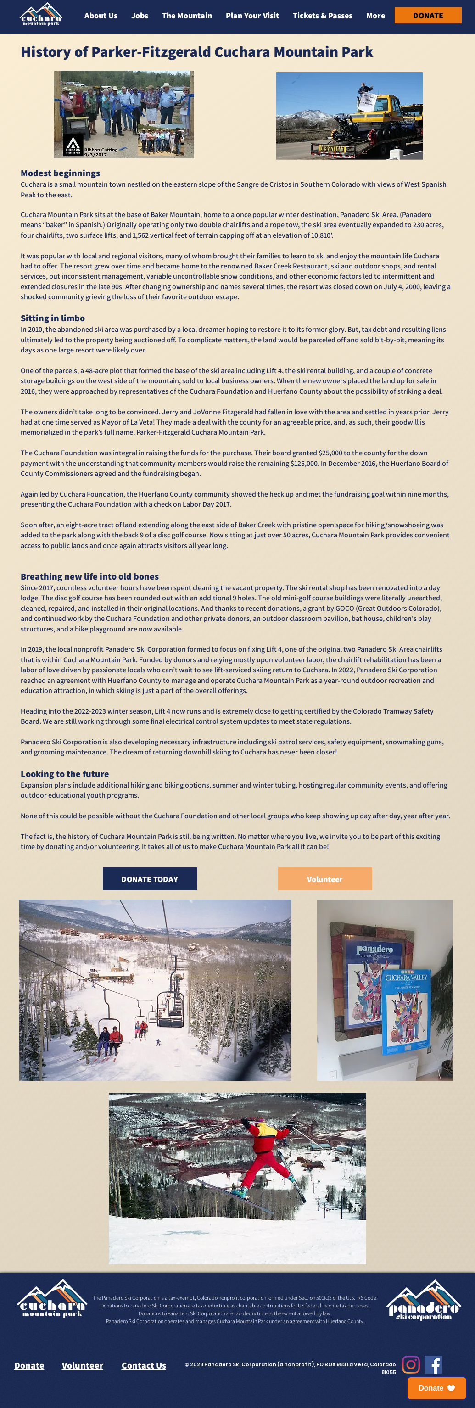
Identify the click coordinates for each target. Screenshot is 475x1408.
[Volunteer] (325, 878)
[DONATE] (428, 15)
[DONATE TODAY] (150, 878)
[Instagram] (411, 1365)
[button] (101, 15)
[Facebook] (433, 1365)
